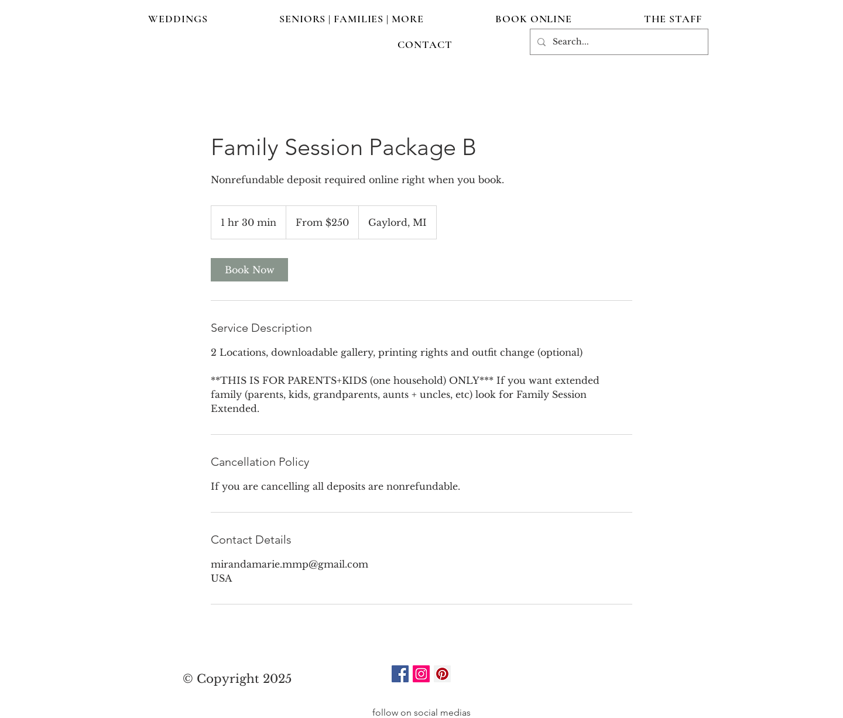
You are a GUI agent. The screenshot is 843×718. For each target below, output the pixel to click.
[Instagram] (421, 673)
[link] (249, 269)
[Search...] (618, 41)
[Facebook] (400, 673)
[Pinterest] (442, 673)
